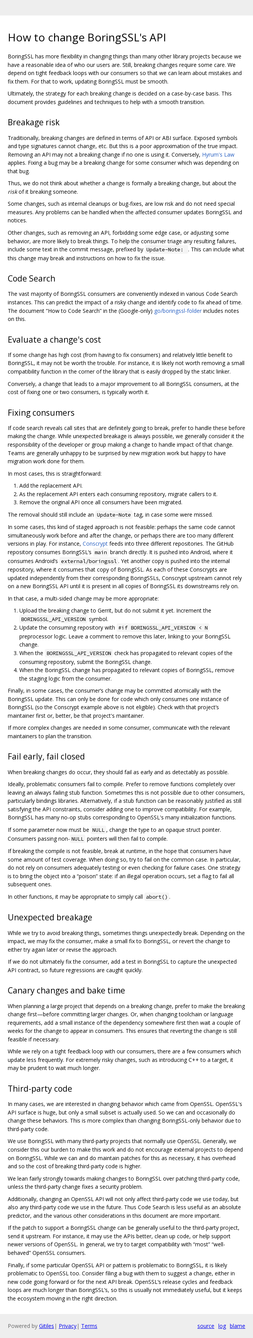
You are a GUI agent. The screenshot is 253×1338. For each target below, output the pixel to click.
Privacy (67, 1325)
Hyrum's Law (218, 154)
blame (237, 1325)
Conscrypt (95, 543)
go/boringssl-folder (178, 310)
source (205, 1325)
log (222, 1325)
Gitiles (46, 1325)
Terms (89, 1325)
